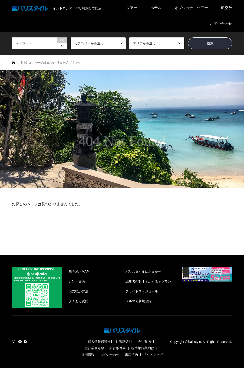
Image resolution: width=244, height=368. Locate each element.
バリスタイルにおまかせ (143, 271)
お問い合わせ (221, 24)
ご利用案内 (77, 281)
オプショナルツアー (191, 8)
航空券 (226, 8)
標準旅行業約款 (142, 348)
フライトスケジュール (141, 291)
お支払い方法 (78, 291)
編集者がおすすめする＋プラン (148, 281)
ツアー (131, 8)
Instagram (13, 341)
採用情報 (87, 354)
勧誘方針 (125, 341)
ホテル (156, 8)
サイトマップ (153, 354)
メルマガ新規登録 (138, 301)
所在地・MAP (79, 271)
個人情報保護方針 (101, 341)
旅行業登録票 (94, 348)
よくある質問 (78, 301)
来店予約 (131, 354)
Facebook (19, 341)
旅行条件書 (117, 348)
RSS (25, 341)
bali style (194, 342)
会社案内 (144, 341)
